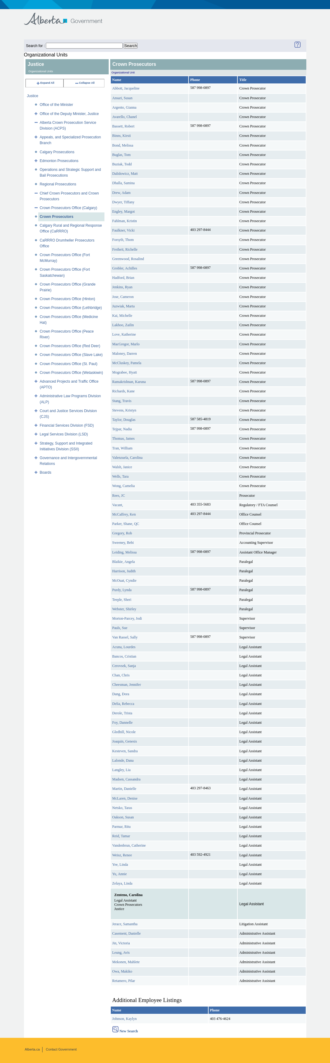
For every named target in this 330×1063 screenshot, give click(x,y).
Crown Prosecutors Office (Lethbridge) (71, 308)
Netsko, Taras (122, 808)
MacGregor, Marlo (126, 344)
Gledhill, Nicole (124, 732)
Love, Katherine (124, 334)
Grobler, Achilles (124, 268)
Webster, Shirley (124, 609)
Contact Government (61, 1049)
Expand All (45, 82)
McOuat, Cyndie (124, 580)
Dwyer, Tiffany (123, 202)
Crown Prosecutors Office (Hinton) (67, 299)
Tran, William (122, 448)
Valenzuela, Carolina (127, 457)
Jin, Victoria (121, 943)
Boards (45, 472)
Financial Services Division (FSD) (67, 425)
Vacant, (117, 505)
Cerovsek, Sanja (124, 666)
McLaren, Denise (125, 798)
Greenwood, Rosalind (128, 259)
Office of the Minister (56, 105)
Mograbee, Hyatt (124, 372)
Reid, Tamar (121, 836)
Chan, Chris (121, 675)
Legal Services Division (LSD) (64, 434)
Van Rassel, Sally (125, 637)
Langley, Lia (121, 770)
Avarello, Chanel (124, 117)
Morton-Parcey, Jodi (127, 618)
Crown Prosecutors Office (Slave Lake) (71, 355)
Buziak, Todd (122, 164)
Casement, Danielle (126, 933)
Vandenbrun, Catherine (129, 845)
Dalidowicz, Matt (125, 173)
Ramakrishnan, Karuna (129, 382)
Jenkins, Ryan (122, 287)
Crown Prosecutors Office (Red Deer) (70, 346)
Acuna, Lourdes (124, 647)
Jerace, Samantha (125, 924)
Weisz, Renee (122, 855)
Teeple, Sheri (121, 600)
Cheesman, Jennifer (126, 684)
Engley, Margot (123, 211)
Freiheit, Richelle (125, 249)
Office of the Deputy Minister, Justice (69, 114)
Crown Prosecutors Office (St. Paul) (68, 364)
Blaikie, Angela (123, 562)
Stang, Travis (121, 401)
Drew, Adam (121, 193)
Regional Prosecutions (58, 184)
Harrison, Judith (124, 571)
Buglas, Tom (121, 155)
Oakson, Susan (123, 817)
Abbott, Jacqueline (126, 88)
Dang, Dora (120, 694)
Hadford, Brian (123, 278)
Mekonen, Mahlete (126, 962)
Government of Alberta (68, 16)
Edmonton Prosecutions (59, 161)
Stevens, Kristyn (124, 410)
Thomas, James (123, 438)
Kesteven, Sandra (125, 751)
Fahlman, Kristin (124, 221)
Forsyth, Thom (123, 240)
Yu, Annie (119, 874)
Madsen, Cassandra (126, 779)
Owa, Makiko (122, 971)
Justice (32, 96)
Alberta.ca (32, 1049)
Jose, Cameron (123, 297)
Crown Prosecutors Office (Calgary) (68, 208)
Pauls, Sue (120, 628)
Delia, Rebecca (123, 704)
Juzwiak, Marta (123, 306)
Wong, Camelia (123, 486)
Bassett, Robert (123, 126)
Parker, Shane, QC (125, 524)
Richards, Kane (123, 391)
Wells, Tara (120, 476)
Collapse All (84, 82)
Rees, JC (118, 495)
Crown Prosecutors (56, 217)
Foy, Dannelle (122, 722)
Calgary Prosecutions (57, 152)
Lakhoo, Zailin (123, 325)
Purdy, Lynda (122, 590)
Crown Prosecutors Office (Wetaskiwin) (71, 373)
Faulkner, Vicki (123, 230)
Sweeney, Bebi (123, 542)
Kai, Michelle (122, 315)
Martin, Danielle (124, 789)
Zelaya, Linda (122, 883)
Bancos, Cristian (124, 656)
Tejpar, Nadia (122, 429)
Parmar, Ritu (121, 826)
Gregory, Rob (122, 533)
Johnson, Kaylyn (124, 1019)
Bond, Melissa (122, 145)
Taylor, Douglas (124, 420)
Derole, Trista (122, 713)
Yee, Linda (120, 864)
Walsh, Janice (122, 467)
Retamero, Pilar (123, 981)
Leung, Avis (121, 952)
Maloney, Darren (124, 353)
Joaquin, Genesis (124, 741)
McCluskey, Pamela (126, 363)
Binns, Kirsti (121, 136)
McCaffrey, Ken (124, 514)
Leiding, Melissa (124, 552)
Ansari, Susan (122, 98)
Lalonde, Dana (123, 760)
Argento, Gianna (124, 107)
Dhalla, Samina (123, 183)
